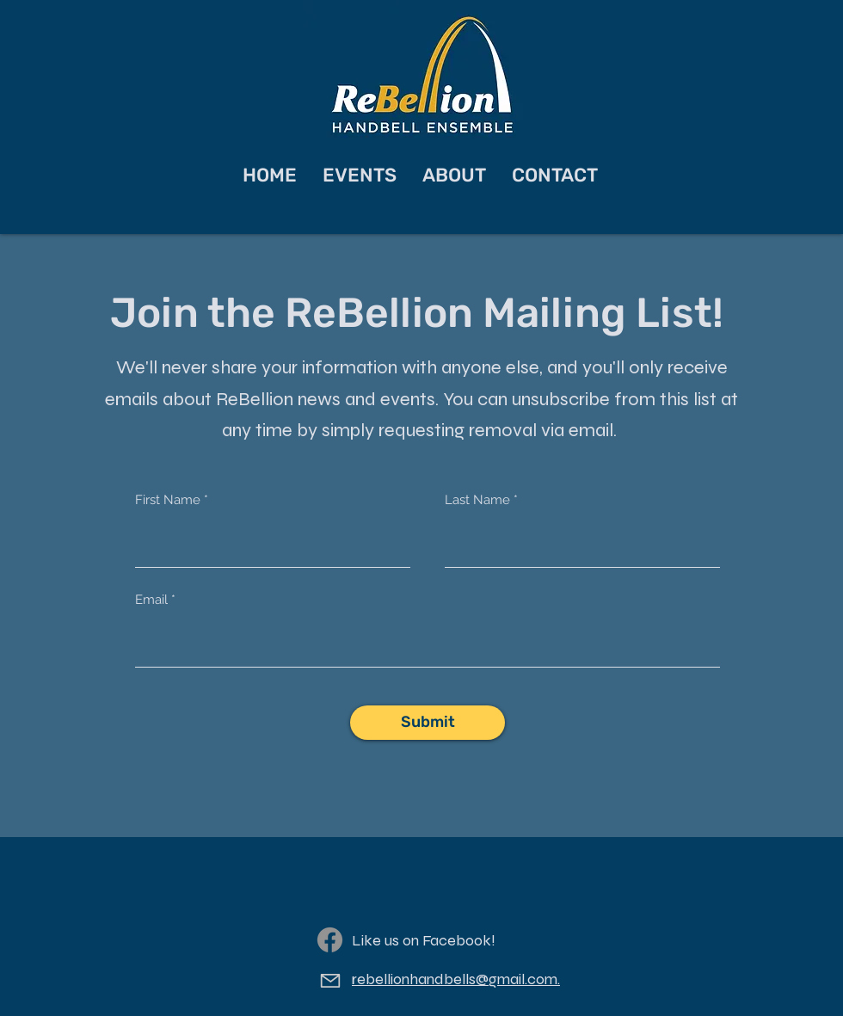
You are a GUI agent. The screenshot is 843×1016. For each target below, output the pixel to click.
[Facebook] (330, 940)
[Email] (330, 981)
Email (151, 600)
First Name (167, 500)
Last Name (477, 500)
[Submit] (427, 722)
